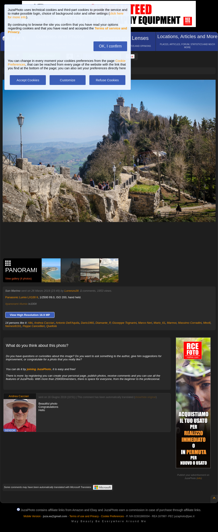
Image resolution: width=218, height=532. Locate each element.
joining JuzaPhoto (39, 369)
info (199, 478)
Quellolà (51, 326)
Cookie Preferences (112, 516)
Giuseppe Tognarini (124, 322)
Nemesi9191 (13, 326)
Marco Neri (145, 322)
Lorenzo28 (71, 290)
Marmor (171, 322)
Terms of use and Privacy (84, 516)
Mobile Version (32, 516)
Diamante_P (103, 322)
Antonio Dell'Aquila (67, 322)
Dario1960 (87, 322)
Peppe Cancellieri (34, 326)
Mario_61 (159, 322)
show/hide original (145, 397)
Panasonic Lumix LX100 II (21, 297)
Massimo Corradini (189, 322)
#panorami (11, 303)
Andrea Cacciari (44, 322)
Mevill (206, 322)
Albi (30, 322)
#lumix (23, 303)
